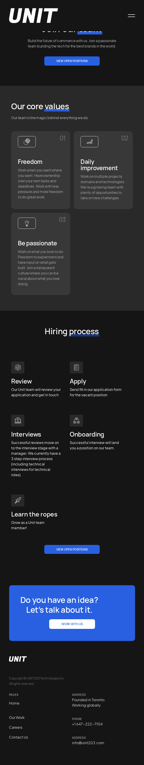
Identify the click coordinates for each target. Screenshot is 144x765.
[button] (129, 15)
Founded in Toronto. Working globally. (89, 702)
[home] (33, 16)
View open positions (72, 61)
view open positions (72, 549)
